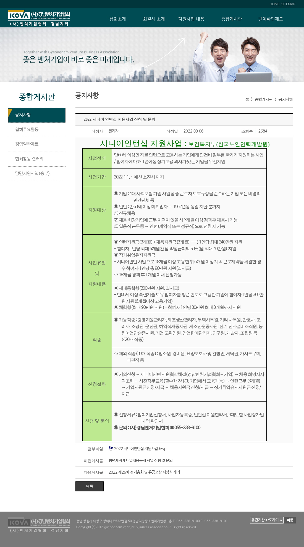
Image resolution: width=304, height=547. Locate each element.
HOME (275, 4)
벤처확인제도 (270, 19)
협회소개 (117, 19)
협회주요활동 (26, 129)
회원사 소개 (154, 19)
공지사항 (23, 115)
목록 (89, 486)
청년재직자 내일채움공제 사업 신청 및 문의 (140, 460)
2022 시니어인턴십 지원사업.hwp (140, 449)
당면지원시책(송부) (32, 173)
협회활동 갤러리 (29, 159)
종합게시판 (231, 19)
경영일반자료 (26, 144)
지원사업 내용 (191, 19)
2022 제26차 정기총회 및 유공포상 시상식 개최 (144, 472)
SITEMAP (288, 4)
